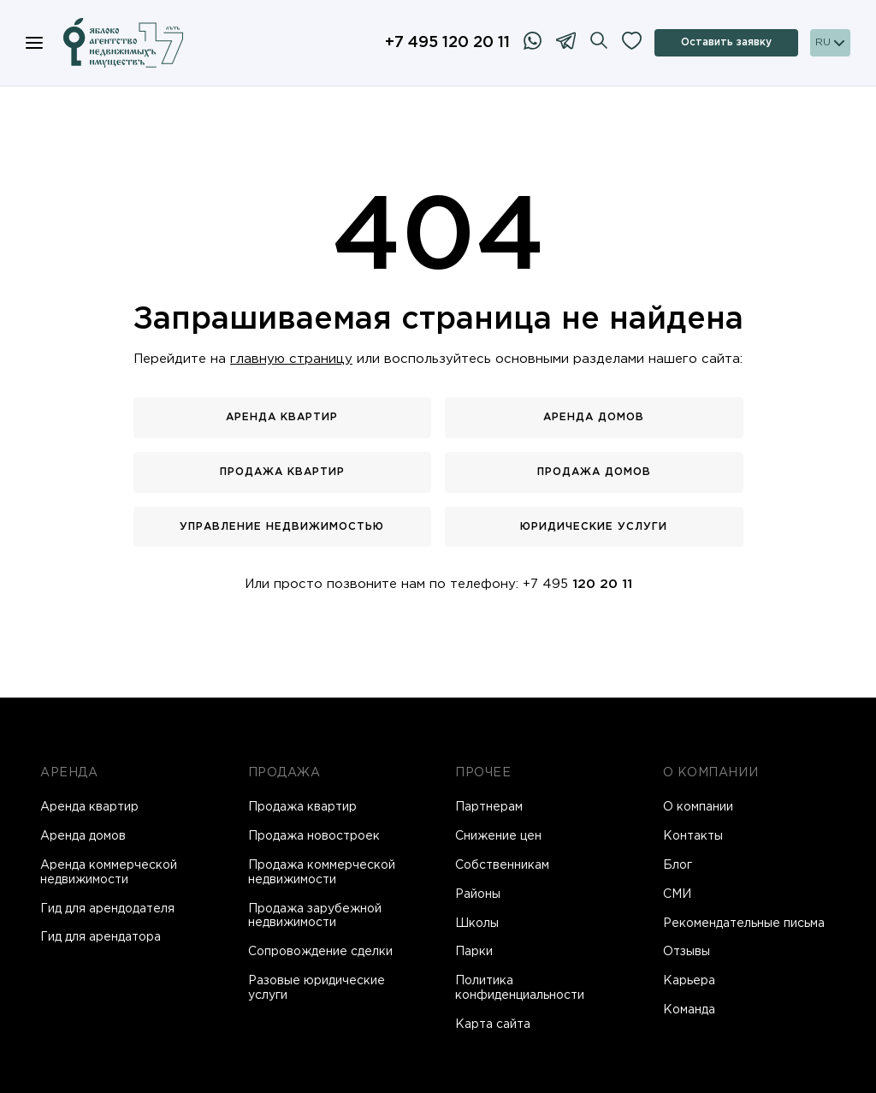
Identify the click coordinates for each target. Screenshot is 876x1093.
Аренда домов (593, 417)
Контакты (693, 836)
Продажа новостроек (314, 836)
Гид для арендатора (100, 937)
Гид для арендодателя (107, 909)
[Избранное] (631, 43)
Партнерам (489, 807)
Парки (474, 952)
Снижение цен (498, 836)
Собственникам (502, 865)
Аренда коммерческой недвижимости (108, 872)
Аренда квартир (282, 417)
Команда (689, 1010)
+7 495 (577, 584)
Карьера (689, 981)
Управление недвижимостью (282, 527)
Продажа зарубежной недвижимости (315, 916)
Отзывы (686, 952)
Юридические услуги (593, 527)
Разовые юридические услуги (316, 988)
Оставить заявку (726, 42)
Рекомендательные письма (744, 923)
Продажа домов (594, 472)
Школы (477, 923)
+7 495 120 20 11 (447, 43)
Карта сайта (492, 1024)
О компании (698, 807)
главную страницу (291, 359)
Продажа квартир (282, 472)
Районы (477, 894)
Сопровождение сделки (320, 952)
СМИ (677, 894)
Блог (677, 865)
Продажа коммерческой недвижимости (321, 872)
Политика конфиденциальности (519, 988)
